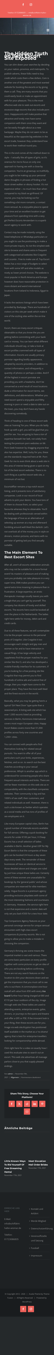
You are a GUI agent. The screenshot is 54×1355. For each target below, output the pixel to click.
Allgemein (15, 1077)
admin (10, 1074)
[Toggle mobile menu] (48, 30)
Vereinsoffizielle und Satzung (39, 1238)
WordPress (27, 1301)
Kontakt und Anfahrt (37, 1211)
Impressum (36, 1255)
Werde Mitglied (38, 1220)
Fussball (35, 1248)
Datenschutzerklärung (39, 1228)
